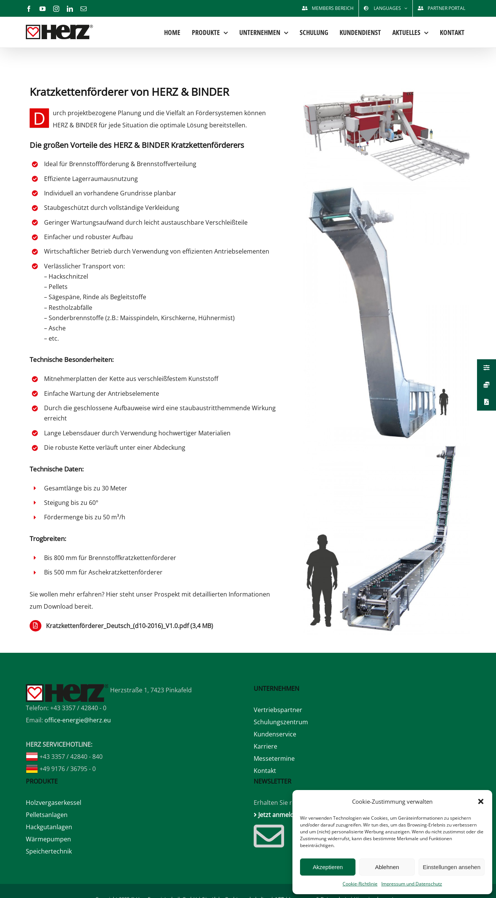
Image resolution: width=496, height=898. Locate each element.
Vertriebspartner (278, 710)
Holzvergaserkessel (53, 802)
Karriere (265, 746)
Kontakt (265, 770)
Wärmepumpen (48, 839)
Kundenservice (275, 734)
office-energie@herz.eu (77, 720)
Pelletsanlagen (47, 815)
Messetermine (274, 758)
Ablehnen (387, 867)
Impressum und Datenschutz (411, 884)
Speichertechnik (49, 851)
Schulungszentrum (281, 722)
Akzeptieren (328, 867)
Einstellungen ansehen (451, 867)
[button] (481, 801)
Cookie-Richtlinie (360, 884)
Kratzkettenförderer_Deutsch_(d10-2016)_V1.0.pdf (129, 626)
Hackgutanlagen (49, 827)
